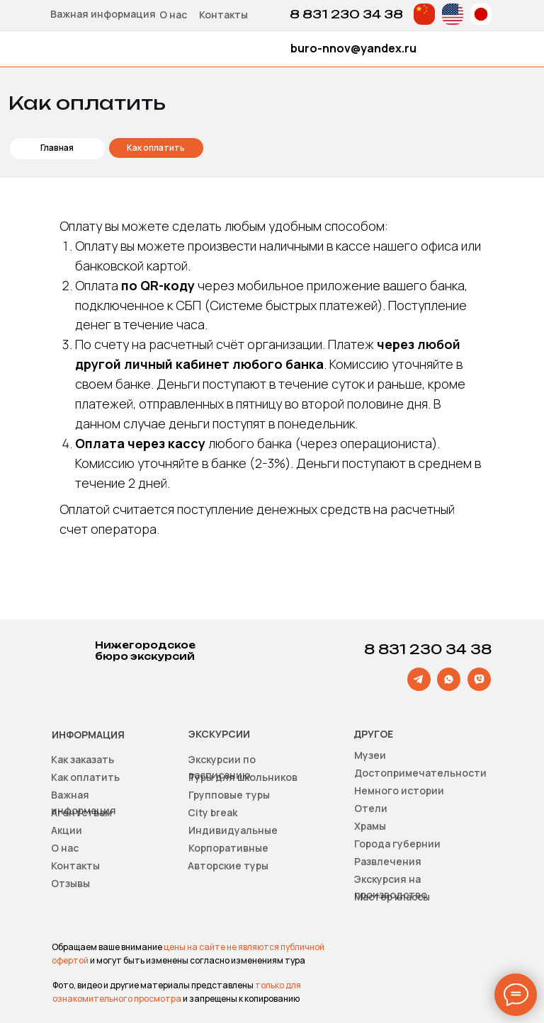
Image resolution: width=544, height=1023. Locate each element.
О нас (173, 14)
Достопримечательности (420, 772)
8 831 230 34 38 (346, 14)
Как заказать (82, 759)
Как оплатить (85, 777)
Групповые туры (229, 794)
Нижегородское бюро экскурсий (145, 650)
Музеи (370, 755)
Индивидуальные (233, 830)
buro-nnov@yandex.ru (353, 48)
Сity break (212, 812)
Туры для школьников (243, 777)
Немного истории (399, 790)
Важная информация (103, 14)
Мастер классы (392, 896)
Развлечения (387, 861)
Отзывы (70, 883)
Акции (66, 830)
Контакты (223, 14)
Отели (370, 808)
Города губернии (397, 843)
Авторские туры (228, 865)
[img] (424, 14)
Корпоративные (228, 848)
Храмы (370, 826)
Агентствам (81, 812)
